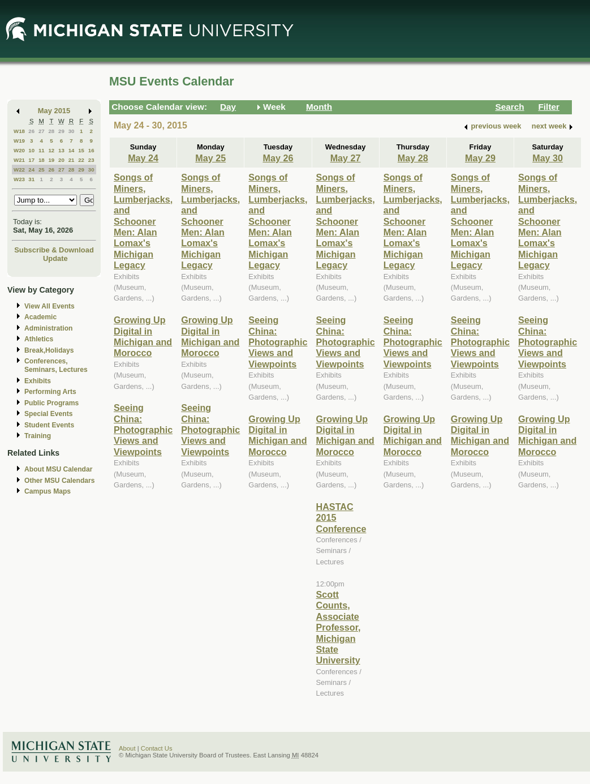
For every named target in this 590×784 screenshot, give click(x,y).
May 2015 (54, 110)
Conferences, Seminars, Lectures (56, 365)
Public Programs (51, 403)
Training (37, 436)
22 (81, 160)
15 (81, 150)
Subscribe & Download (54, 250)
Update (55, 258)
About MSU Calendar (58, 469)
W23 (19, 179)
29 (61, 131)
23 (91, 160)
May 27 (345, 158)
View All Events (49, 306)
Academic (40, 317)
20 (61, 160)
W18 (19, 131)
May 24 (143, 158)
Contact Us (157, 748)
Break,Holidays (49, 350)
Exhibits (37, 381)
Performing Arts (50, 392)
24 (31, 169)
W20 (19, 150)
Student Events (49, 425)
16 (91, 150)
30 (71, 131)
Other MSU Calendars (59, 481)
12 (51, 150)
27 (41, 131)
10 (31, 150)
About (127, 748)
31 (31, 179)
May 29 (480, 158)
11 (41, 150)
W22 (19, 169)
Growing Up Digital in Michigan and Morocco (143, 336)
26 (31, 131)
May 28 (413, 158)
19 (51, 160)
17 (31, 160)
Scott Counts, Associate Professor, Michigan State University (338, 627)
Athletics (38, 339)
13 (61, 150)
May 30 (547, 158)
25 (41, 169)
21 (71, 160)
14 (71, 150)
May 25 (210, 158)
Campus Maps (47, 491)
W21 (19, 160)
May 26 (277, 158)
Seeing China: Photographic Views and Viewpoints (143, 429)
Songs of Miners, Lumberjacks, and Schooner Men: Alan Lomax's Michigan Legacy (143, 221)
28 (51, 131)
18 (41, 160)
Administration (48, 328)
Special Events (48, 414)
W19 (19, 141)
